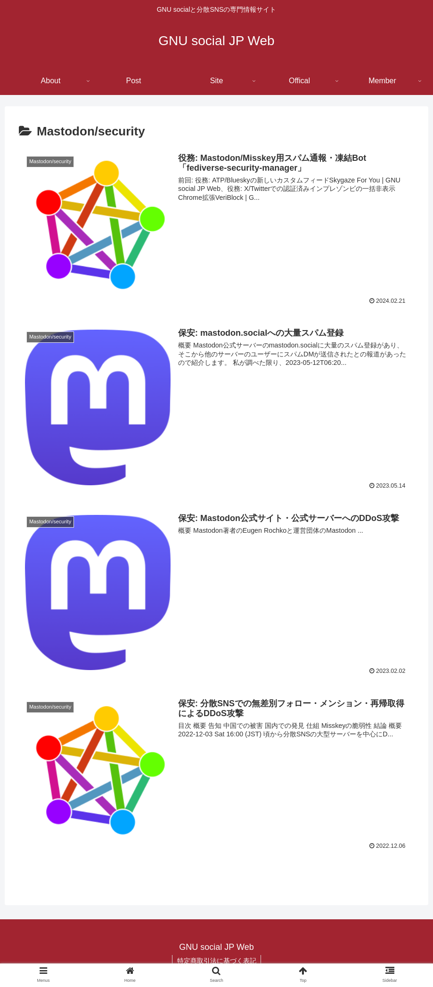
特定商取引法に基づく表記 (216, 961)
